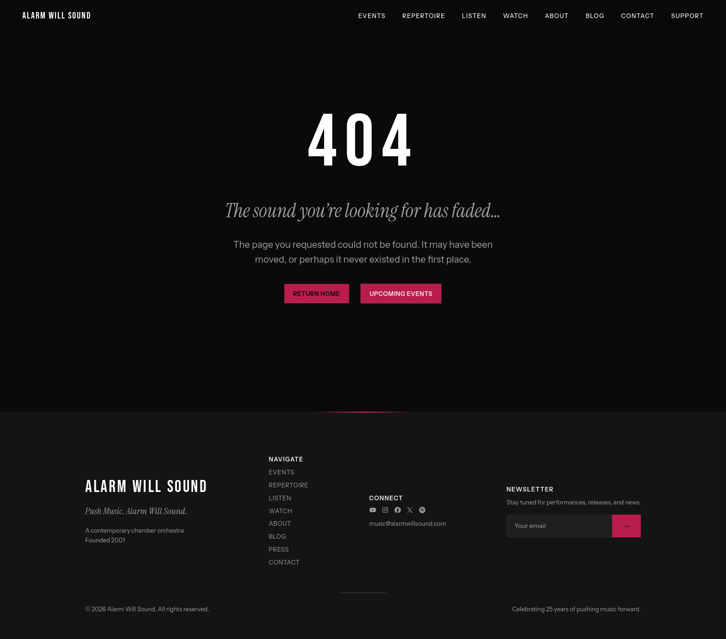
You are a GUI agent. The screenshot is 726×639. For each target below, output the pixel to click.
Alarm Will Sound (56, 15)
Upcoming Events (400, 293)
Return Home (316, 293)
